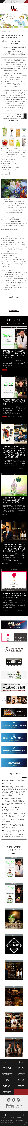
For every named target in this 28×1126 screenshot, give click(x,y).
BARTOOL (7, 1086)
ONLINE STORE (19, 1105)
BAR (21, 1062)
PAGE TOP (25, 1123)
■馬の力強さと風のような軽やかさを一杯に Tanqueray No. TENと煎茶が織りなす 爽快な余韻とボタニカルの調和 (13, 826)
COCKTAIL (7, 1068)
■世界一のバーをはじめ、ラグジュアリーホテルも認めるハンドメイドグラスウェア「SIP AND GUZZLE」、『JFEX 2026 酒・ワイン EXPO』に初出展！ (13, 793)
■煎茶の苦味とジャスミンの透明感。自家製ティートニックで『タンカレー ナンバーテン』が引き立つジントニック (13, 782)
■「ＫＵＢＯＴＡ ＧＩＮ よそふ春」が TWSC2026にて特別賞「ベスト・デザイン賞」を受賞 (13, 809)
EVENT (21, 1080)
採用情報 (19, 1117)
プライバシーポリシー (6, 1117)
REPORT (21, 1074)
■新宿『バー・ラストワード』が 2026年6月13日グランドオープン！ (13, 820)
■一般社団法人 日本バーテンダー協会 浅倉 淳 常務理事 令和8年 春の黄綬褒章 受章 (13, 835)
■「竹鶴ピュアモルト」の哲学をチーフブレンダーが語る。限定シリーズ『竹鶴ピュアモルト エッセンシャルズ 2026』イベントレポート (14, 815)
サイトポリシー (14, 1117)
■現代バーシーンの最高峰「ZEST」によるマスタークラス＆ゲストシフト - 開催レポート (13, 831)
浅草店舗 (17, 1107)
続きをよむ (20, 370)
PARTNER (7, 1092)
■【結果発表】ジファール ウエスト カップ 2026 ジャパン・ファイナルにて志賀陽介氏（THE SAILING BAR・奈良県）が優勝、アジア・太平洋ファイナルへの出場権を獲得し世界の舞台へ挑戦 (14, 801)
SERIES (21, 1086)
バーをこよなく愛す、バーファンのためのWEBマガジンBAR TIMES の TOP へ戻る (14, 296)
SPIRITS (21, 1068)
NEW (7, 1080)
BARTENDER (7, 1074)
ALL (7, 1062)
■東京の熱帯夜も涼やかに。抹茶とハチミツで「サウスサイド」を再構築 (13, 787)
